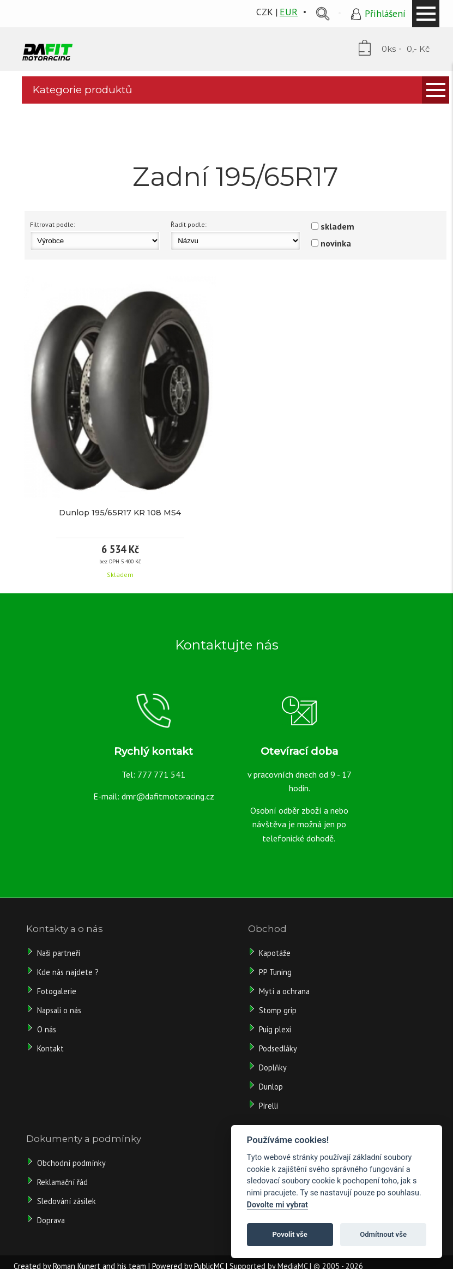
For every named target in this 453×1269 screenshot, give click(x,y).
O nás (46, 1029)
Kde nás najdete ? (68, 972)
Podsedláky (278, 1048)
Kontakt (50, 1048)
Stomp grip (278, 1010)
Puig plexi (275, 1029)
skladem (337, 226)
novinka (336, 243)
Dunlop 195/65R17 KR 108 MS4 (120, 513)
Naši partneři (58, 953)
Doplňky (273, 1067)
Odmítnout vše (383, 1234)
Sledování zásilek (66, 1201)
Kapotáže (275, 953)
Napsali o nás (59, 1010)
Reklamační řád (62, 1182)
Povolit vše (290, 1234)
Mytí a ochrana (284, 991)
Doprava (51, 1220)
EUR (289, 11)
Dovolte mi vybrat (277, 1205)
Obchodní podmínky (71, 1163)
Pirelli (269, 1105)
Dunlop (271, 1086)
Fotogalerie (56, 991)
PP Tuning (275, 972)
